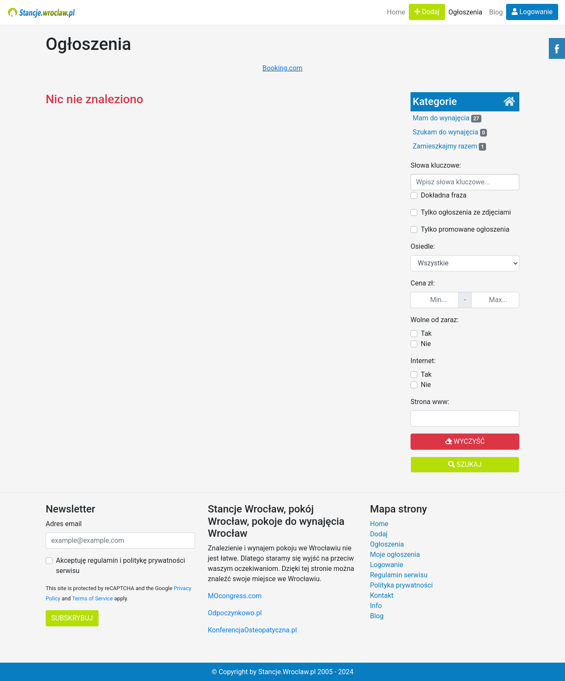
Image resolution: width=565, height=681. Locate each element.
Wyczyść (465, 441)
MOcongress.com (235, 596)
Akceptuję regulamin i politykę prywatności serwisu (120, 565)
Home (396, 12)
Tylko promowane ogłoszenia (465, 229)
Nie (426, 344)
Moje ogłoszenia (395, 554)
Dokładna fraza (443, 195)
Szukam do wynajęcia (450, 132)
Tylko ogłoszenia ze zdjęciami (466, 212)
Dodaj (427, 12)
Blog (496, 12)
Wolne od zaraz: (435, 320)
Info (376, 606)
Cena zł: (423, 283)
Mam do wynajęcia (447, 118)
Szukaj (465, 464)
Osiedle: (423, 246)
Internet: (423, 361)
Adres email (64, 524)
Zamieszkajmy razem (449, 146)
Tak (426, 333)
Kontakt (381, 595)
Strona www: (430, 402)
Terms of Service (92, 598)
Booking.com (282, 68)
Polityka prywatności (401, 585)
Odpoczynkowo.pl (235, 613)
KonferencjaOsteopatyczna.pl (252, 630)
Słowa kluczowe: (436, 165)
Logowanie (532, 12)
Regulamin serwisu (399, 575)
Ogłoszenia (465, 12)
